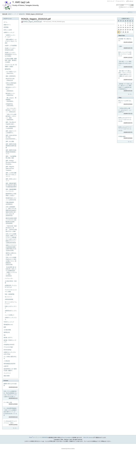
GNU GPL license (88, 437)
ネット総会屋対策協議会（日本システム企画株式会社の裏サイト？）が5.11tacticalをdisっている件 (10, 413)
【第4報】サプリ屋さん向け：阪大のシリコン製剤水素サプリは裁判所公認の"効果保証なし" (125, 87)
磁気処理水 (22, 14)
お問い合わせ (129, 1)
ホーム (5, 22)
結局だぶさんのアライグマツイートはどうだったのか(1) (125, 129)
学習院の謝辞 (125, 137)
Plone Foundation (66, 437)
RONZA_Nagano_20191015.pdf (31, 21)
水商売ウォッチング (13, 14)
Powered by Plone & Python (68, 448)
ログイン (130, 12)
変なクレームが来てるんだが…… (125, 102)
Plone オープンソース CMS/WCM (38, 437)
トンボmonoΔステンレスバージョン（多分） (10, 423)
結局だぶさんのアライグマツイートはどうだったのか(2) (125, 120)
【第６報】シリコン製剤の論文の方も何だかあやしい (125, 64)
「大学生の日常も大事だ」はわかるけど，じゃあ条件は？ (125, 111)
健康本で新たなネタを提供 (10, 385)
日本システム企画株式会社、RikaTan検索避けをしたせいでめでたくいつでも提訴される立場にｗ (10, 395)
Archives (6, 380)
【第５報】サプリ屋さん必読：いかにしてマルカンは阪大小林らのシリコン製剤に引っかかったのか (125, 75)
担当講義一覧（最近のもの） (125, 40)
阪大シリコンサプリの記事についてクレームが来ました (125, 55)
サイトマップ (110, 1)
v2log (119, 97)
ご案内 (125, 47)
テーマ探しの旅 (10, 403)
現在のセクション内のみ (127, 7)
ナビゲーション (8, 18)
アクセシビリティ (120, 1)
